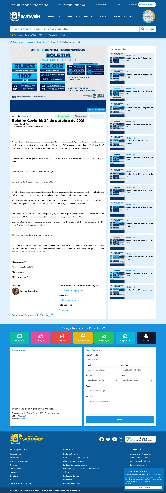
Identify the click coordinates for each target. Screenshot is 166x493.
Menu (25, 5)
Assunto (89, 386)
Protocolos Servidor (71, 476)
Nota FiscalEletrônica (138, 465)
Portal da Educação (18, 457)
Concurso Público (31, 35)
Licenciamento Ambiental (140, 454)
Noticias (13, 465)
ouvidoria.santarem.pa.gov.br (72, 300)
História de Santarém (19, 461)
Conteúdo (15, 5)
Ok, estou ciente (144, 487)
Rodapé (43, 5)
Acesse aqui (64, 310)
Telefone (124, 365)
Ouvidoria (128, 16)
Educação (88, 16)
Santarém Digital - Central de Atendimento (81, 468)
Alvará (62, 35)
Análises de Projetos (71, 483)
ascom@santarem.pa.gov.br (71, 290)
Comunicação (72, 16)
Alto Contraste (65, 5)
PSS (40, 35)
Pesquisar (147, 28)
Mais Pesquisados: (16, 35)
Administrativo (132, 4)
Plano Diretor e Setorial (139, 457)
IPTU (45, 35)
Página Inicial (18, 42)
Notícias (31, 42)
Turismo (116, 16)
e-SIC (12, 480)
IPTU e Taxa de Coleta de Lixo (75, 457)
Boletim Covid (43, 42)
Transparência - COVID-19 (21, 483)
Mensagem (90, 396)
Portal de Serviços (70, 454)
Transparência (103, 16)
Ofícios (66, 472)
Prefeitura (54, 16)
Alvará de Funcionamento (73, 461)
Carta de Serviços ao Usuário (75, 465)
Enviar (120, 419)
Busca (34, 5)
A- (82, 5)
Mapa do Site (122, 4)
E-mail (88, 365)
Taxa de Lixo (53, 35)
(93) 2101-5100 (28, 418)
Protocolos (67, 480)
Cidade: (124, 375)
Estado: (89, 375)
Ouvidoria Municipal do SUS (140, 461)
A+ (76, 5)
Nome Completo (93, 355)
